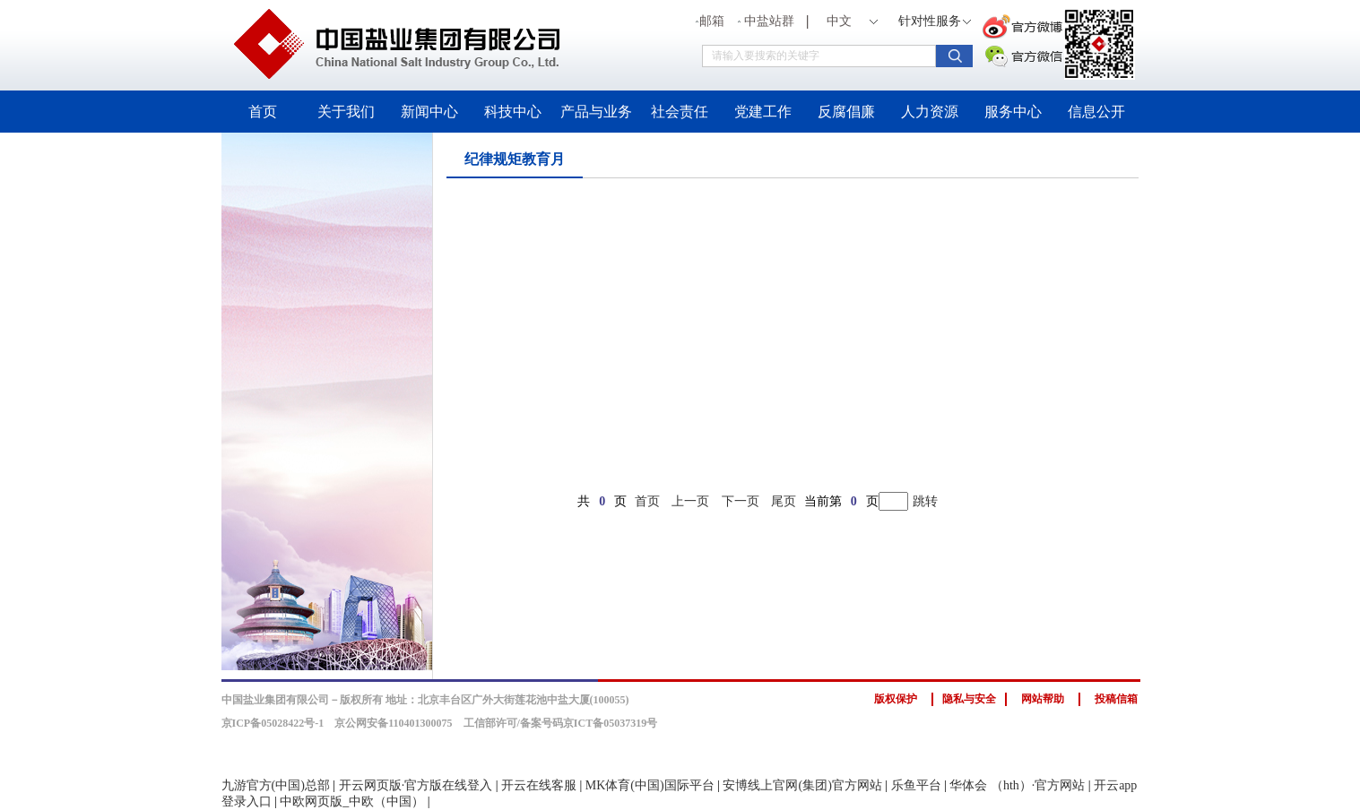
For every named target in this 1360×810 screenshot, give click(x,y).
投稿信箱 (1116, 699)
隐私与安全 (969, 699)
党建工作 (763, 111)
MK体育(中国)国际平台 (650, 785)
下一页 (740, 501)
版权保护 (895, 699)
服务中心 (1013, 111)
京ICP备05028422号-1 (273, 723)
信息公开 (1096, 111)
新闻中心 (429, 111)
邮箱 (710, 21)
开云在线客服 (538, 785)
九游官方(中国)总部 (275, 785)
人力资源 (929, 111)
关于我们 (346, 111)
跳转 (925, 501)
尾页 (783, 501)
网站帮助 (1042, 699)
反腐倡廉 (846, 111)
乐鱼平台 (916, 785)
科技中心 (512, 111)
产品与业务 (596, 111)
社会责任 (679, 111)
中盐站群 (767, 21)
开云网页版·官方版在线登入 (416, 785)
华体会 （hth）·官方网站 (1017, 785)
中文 (839, 21)
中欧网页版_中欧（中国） (352, 801)
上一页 (690, 501)
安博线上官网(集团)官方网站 (802, 785)
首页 (262, 111)
